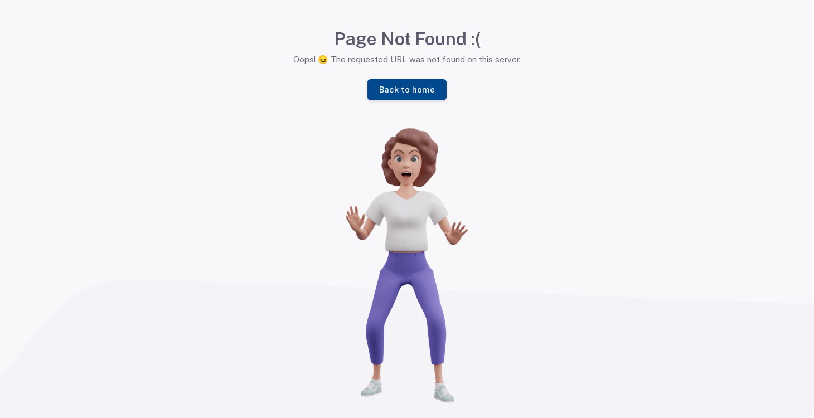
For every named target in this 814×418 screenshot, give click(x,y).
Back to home (407, 89)
